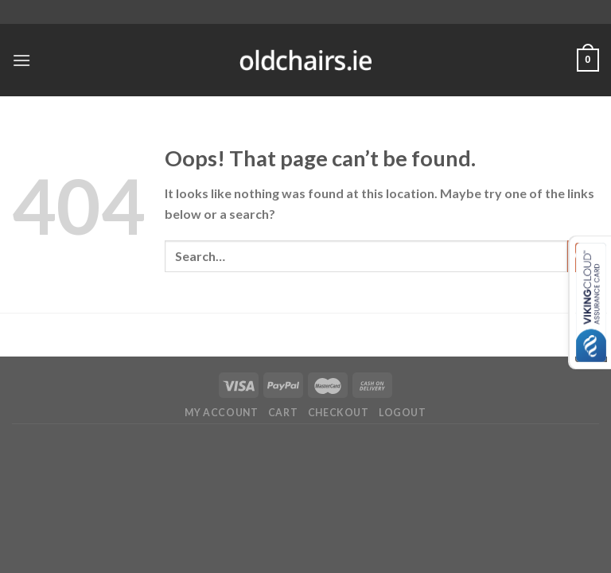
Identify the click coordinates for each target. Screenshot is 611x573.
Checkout (338, 413)
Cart (283, 413)
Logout (402, 413)
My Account (221, 413)
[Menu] (21, 60)
